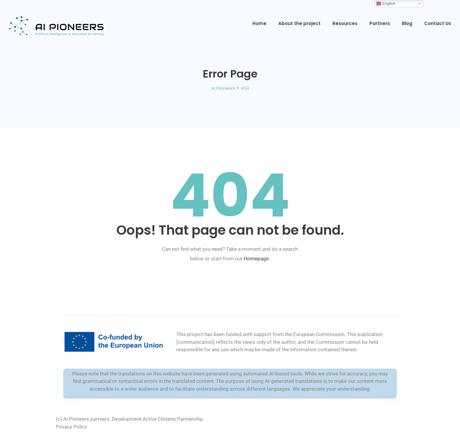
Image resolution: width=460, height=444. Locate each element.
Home (259, 23)
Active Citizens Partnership (173, 419)
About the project (299, 23)
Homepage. (257, 259)
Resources (345, 23)
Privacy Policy (71, 427)
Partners (379, 23)
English (385, 3)
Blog (407, 23)
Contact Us (437, 23)
